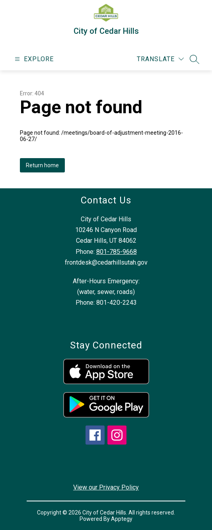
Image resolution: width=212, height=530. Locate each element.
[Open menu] (33, 59)
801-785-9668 (116, 251)
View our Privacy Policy (106, 487)
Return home (42, 165)
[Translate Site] (160, 59)
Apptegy (121, 519)
